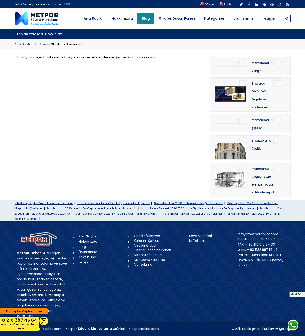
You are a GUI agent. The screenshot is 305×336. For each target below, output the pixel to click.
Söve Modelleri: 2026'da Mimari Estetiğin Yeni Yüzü (188, 203)
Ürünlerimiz (243, 18)
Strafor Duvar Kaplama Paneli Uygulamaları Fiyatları (113, 203)
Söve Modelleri (200, 236)
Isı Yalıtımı (197, 240)
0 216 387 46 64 (19, 323)
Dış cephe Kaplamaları (24, 311)
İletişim (268, 18)
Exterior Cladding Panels (153, 250)
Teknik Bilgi (87, 257)
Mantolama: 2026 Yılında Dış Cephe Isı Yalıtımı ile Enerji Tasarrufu (92, 208)
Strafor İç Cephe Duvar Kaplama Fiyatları (44, 203)
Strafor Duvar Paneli (177, 18)
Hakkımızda (122, 18)
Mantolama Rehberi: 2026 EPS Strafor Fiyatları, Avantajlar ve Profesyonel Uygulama (198, 208)
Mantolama (143, 264)
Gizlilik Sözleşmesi (147, 236)
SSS (67, 4)
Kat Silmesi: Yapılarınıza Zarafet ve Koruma (193, 213)
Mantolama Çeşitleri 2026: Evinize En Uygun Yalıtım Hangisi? (116, 213)
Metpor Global (145, 245)
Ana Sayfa (93, 18)
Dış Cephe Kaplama (149, 259)
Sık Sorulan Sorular (148, 255)
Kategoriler (214, 18)
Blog (82, 246)
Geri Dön (297, 294)
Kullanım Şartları (146, 240)
